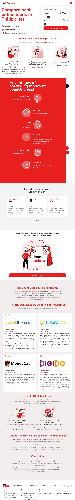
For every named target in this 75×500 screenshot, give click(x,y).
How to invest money (26, 491)
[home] (34, 3)
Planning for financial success (46, 491)
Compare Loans (37, 275)
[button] (71, 3)
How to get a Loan (8, 491)
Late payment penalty (61, 491)
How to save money (26, 495)
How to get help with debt (27, 493)
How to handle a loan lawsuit (11, 495)
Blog (57, 495)
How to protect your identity (28, 497)
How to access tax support (45, 493)
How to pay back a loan (10, 493)
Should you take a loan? (10, 497)
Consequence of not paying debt (64, 493)
